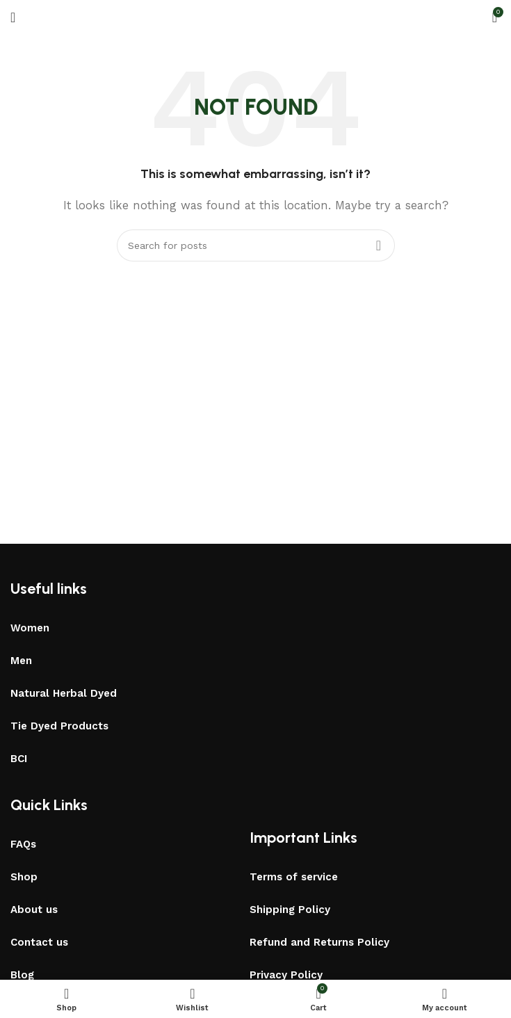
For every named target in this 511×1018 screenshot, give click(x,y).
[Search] (256, 245)
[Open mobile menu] (12, 17)
